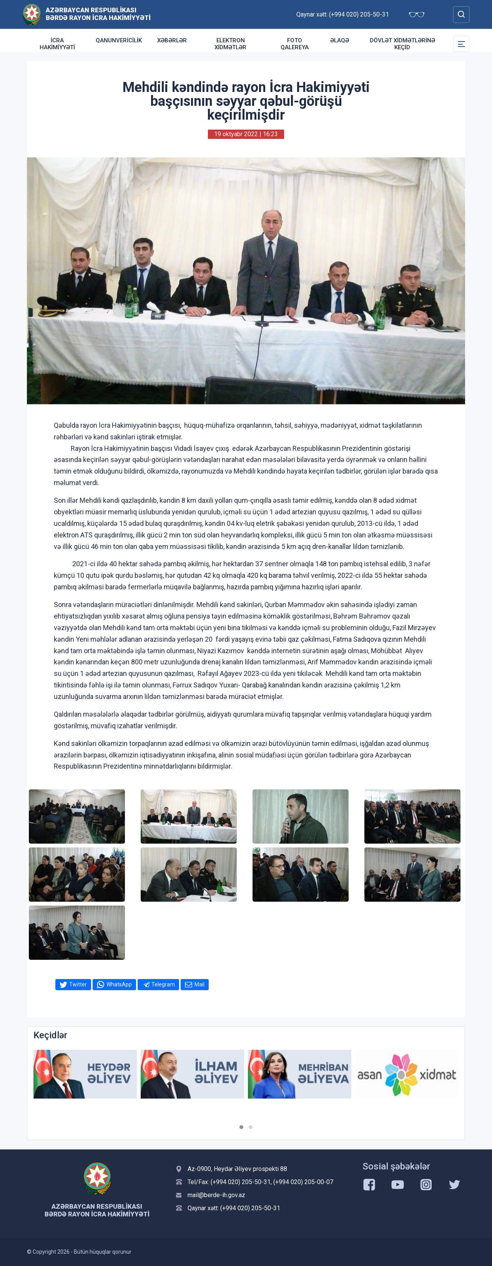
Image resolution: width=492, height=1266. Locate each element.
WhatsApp (119, 984)
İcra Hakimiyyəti (57, 44)
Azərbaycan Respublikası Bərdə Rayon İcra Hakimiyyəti (98, 14)
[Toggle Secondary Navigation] (461, 43)
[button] (241, 1127)
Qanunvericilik (119, 40)
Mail (199, 984)
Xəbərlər (172, 40)
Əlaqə (339, 40)
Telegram (163, 984)
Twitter (78, 984)
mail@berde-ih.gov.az (216, 1195)
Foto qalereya (295, 44)
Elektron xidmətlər (230, 44)
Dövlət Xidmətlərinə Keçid (402, 44)
